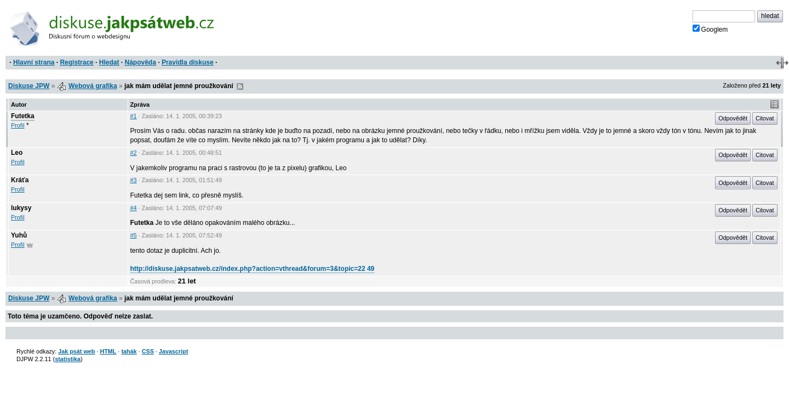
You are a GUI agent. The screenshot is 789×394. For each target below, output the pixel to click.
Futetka (23, 116)
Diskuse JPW (28, 86)
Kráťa (19, 180)
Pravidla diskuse (188, 62)
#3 (133, 180)
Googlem (710, 29)
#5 (133, 235)
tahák (128, 351)
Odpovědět (732, 118)
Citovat (765, 118)
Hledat (109, 62)
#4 (133, 208)
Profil (18, 125)
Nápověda (140, 62)
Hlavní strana (33, 62)
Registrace (76, 62)
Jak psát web (76, 351)
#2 (133, 152)
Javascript (173, 351)
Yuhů (19, 235)
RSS (240, 86)
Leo (16, 153)
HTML (108, 351)
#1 (133, 116)
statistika (68, 359)
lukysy (21, 208)
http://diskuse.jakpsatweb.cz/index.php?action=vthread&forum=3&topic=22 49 (252, 269)
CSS (148, 351)
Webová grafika (92, 86)
